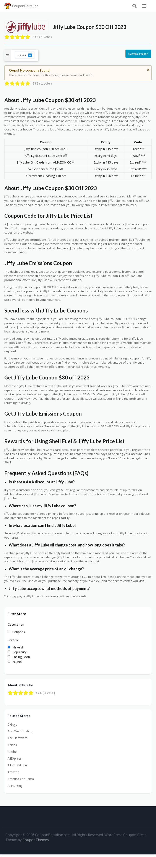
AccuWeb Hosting (20, 731)
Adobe (12, 752)
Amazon (13, 772)
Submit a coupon (138, 53)
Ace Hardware (17, 738)
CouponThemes (36, 839)
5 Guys (12, 724)
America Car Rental (21, 779)
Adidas (12, 745)
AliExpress (15, 758)
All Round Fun (17, 765)
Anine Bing (15, 785)
